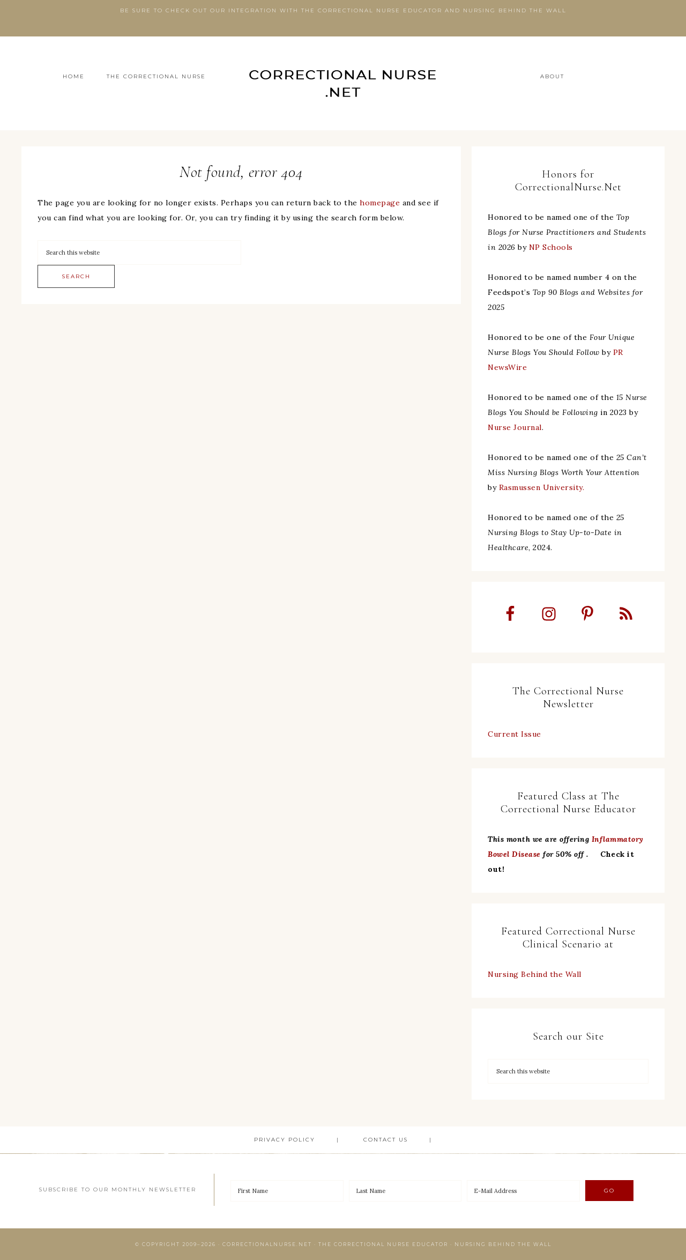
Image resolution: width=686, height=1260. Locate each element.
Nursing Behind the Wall (534, 974)
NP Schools (551, 247)
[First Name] (287, 1191)
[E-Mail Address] (523, 1191)
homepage (380, 202)
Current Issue (514, 734)
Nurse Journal (515, 427)
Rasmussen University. (542, 487)
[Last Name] (405, 1191)
